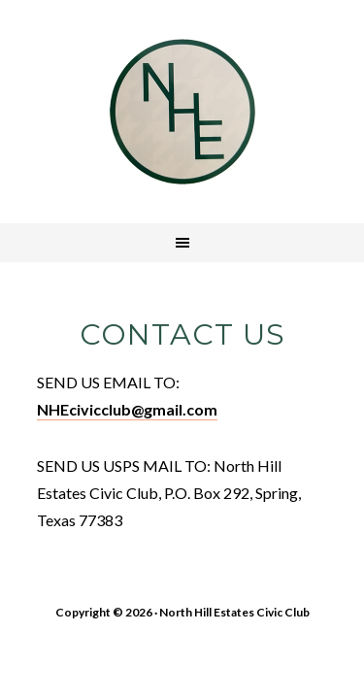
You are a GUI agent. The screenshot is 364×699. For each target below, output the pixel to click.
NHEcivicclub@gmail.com (127, 409)
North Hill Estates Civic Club (182, 111)
